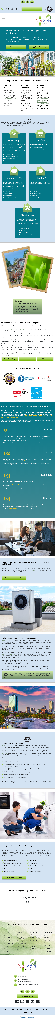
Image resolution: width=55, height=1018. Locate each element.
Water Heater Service (36, 193)
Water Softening (35, 195)
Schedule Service (32, 9)
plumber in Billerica (44, 182)
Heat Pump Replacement (10, 156)
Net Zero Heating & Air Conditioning (12, 329)
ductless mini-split (40, 149)
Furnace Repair (8, 195)
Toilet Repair (8, 869)
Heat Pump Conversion (10, 160)
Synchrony (33, 570)
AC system (19, 484)
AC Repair (6, 191)
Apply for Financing (39, 47)
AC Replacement (8, 193)
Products (40, 1009)
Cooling (12, 1009)
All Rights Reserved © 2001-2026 (32, 1016)
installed (4, 654)
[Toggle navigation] (3, 20)
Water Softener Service (36, 866)
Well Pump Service (35, 871)
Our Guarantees (27, 359)
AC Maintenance (22, 230)
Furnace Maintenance (23, 228)
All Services (45, 359)
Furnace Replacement (9, 197)
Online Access (24, 1016)
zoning (26, 416)
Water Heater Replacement (13, 863)
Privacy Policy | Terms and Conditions (27, 1017)
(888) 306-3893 (10, 9)
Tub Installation (9, 871)
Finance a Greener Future (14, 578)
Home (4, 1009)
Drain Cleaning (34, 863)
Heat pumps (6, 640)
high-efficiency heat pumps (10, 99)
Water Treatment (35, 197)
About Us (49, 1009)
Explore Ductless (35, 153)
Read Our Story (9, 359)
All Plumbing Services (14, 877)
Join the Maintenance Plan (24, 234)
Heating (20, 1009)
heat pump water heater (31, 461)
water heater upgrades (37, 416)
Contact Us (27, 1012)
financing (5, 753)
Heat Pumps (29, 1009)
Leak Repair (34, 191)
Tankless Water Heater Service (14, 866)
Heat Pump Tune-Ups (23, 232)
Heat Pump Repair (9, 154)
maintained (13, 654)
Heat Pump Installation (10, 158)
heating (11, 484)
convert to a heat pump (20, 673)
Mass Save (5, 746)
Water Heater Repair (10, 860)
